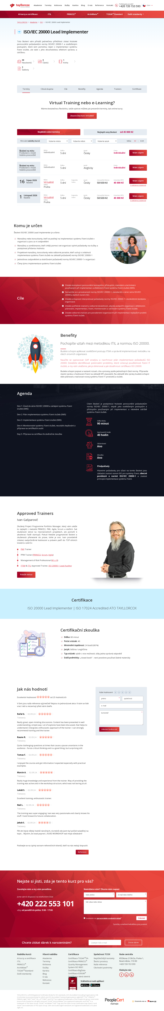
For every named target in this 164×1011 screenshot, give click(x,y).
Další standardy (24, 973)
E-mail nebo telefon (125, 895)
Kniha (65, 61)
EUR (142, 141)
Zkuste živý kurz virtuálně (82, 115)
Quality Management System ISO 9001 (77, 965)
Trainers (117, 89)
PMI (22, 549)
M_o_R (55, 560)
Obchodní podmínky (103, 967)
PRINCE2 (37, 555)
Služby (67, 5)
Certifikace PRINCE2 (77, 961)
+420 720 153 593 (129, 6)
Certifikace (136, 89)
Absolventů (27, 61)
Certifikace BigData (76, 970)
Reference (99, 5)
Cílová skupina (47, 89)
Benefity (81, 89)
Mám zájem (138, 152)
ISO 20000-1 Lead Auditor (60, 565)
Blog (83, 5)
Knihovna (58, 5)
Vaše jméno (90, 895)
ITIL (29, 565)
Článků (46, 61)
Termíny (48, 5)
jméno (103, 698)
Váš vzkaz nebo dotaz (94, 902)
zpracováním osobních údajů (109, 918)
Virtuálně (49, 182)
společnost (128, 698)
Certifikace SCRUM (77, 973)
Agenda (99, 89)
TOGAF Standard (25, 970)
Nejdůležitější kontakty (104, 958)
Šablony (25, 68)
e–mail (103, 706)
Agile (50, 555)
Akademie (38, 5)
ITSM (23, 565)
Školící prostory (101, 961)
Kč (135, 141)
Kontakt (109, 5)
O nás (90, 5)
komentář (105, 713)
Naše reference (100, 964)
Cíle (65, 89)
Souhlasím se (103, 918)
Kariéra (75, 5)
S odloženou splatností (138, 185)
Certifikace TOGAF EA (78, 958)
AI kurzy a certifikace (26, 958)
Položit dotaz (26, 574)
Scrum (44, 555)
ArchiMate (22, 967)
